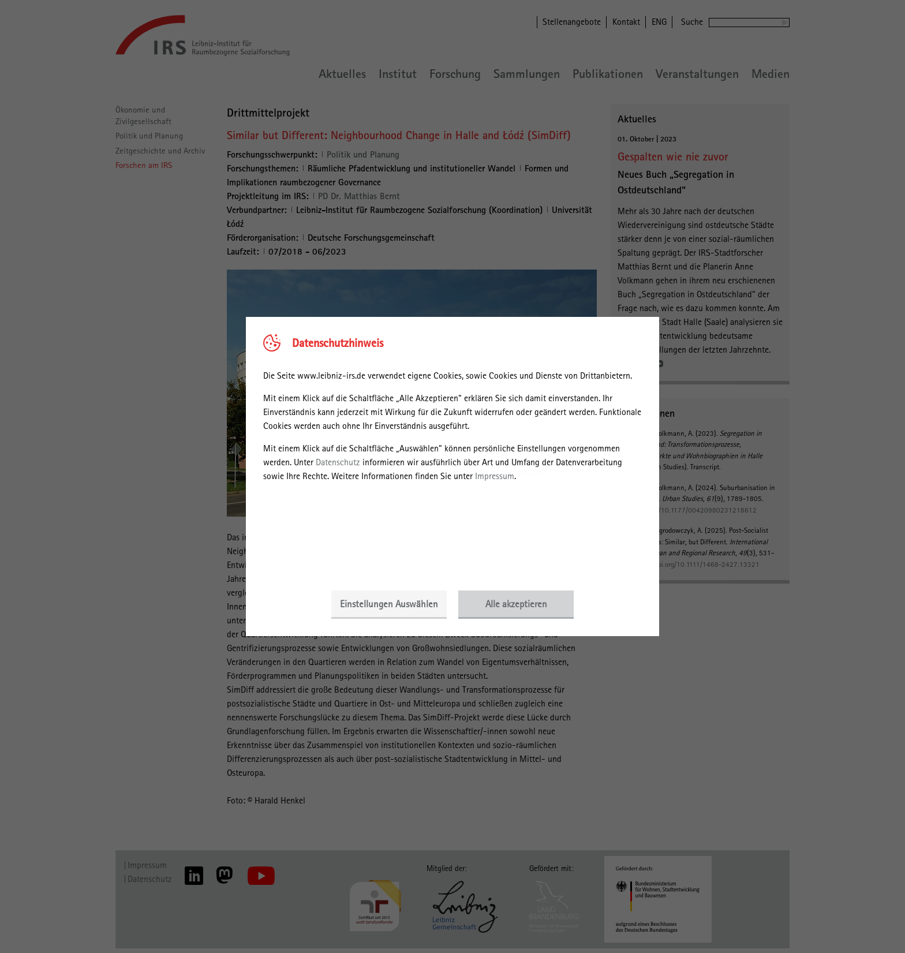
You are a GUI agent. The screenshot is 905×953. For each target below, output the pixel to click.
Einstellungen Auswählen (389, 604)
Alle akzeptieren (516, 604)
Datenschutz (338, 462)
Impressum (494, 475)
